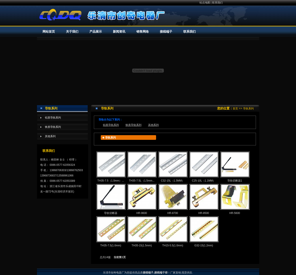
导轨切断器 (111, 199)
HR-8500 (204, 199)
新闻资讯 (119, 31)
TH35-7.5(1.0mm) (111, 231)
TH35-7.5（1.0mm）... (111, 167)
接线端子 (166, 31)
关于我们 (72, 31)
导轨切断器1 (235, 167)
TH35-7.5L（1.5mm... (142, 167)
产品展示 (95, 31)
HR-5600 (235, 199)
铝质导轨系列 (111, 125)
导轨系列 (248, 108)
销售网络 (142, 31)
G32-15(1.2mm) (204, 231)
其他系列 (153, 125)
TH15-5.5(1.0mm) (173, 231)
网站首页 (49, 31)
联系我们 (217, 2)
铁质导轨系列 (133, 125)
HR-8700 (173, 199)
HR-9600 (142, 199)
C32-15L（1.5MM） (173, 167)
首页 (235, 108)
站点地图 (204, 2)
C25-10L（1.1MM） (204, 167)
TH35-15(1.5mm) (142, 231)
